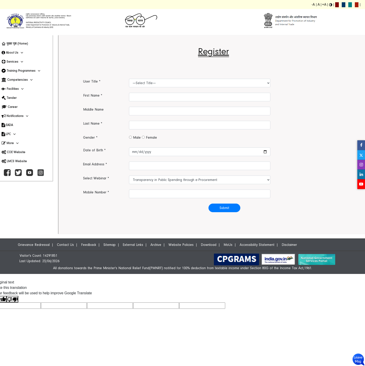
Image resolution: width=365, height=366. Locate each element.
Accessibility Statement (257, 245)
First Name (92, 95)
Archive (155, 245)
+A (324, 4)
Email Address (95, 164)
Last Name (92, 123)
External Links (133, 245)
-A (313, 4)
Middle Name (93, 109)
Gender (90, 137)
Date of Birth (94, 150)
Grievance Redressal (34, 245)
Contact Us (65, 245)
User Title (92, 81)
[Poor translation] (12, 299)
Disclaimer (289, 245)
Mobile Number (96, 192)
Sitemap (109, 245)
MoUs (228, 245)
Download (208, 245)
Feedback (88, 245)
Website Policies (181, 245)
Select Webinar (96, 178)
